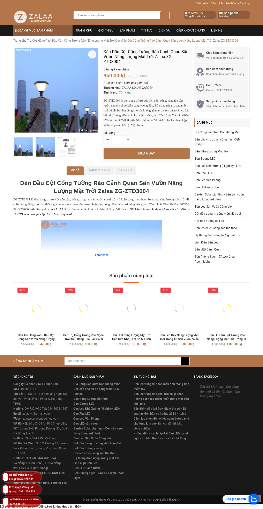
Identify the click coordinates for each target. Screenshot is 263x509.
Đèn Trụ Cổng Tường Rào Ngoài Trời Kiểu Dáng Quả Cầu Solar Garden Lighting (83, 337)
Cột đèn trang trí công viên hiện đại (218, 213)
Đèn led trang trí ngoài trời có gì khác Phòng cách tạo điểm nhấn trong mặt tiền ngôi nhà (161, 398)
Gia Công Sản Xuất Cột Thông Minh (218, 132)
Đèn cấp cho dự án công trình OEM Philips (218, 142)
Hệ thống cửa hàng (238, 3)
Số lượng (109, 133)
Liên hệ (216, 30)
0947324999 (194, 13)
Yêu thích (217, 3)
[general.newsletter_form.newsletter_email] (123, 361)
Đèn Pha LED (203, 173)
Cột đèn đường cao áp (209, 220)
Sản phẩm (127, 30)
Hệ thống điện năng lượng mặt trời (217, 235)
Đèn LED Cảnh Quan (208, 249)
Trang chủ (84, 30)
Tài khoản (202, 3)
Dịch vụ (164, 30)
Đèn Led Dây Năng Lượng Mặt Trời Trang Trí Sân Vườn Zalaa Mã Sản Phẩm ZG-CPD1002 (179, 337)
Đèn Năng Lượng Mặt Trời (212, 151)
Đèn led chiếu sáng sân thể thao (216, 228)
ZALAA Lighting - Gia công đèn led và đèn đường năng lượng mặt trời (220, 391)
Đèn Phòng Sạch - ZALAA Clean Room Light (215, 259)
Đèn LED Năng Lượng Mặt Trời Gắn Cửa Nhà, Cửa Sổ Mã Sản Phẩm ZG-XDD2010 (131, 337)
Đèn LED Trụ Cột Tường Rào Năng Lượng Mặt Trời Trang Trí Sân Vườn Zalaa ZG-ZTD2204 (227, 337)
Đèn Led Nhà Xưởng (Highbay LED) (218, 165)
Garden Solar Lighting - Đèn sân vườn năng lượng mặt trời (219, 197)
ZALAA (176, 499)
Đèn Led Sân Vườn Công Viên (214, 206)
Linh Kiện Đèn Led (207, 242)
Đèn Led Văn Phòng (208, 180)
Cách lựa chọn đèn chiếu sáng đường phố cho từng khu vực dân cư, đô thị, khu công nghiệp (161, 423)
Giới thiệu (105, 30)
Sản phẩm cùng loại (131, 275)
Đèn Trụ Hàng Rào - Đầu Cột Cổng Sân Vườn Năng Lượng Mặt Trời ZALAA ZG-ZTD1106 (36, 337)
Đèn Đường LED (205, 158)
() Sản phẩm (228, 14)
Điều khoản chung (190, 30)
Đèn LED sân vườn (207, 187)
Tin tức (147, 30)
